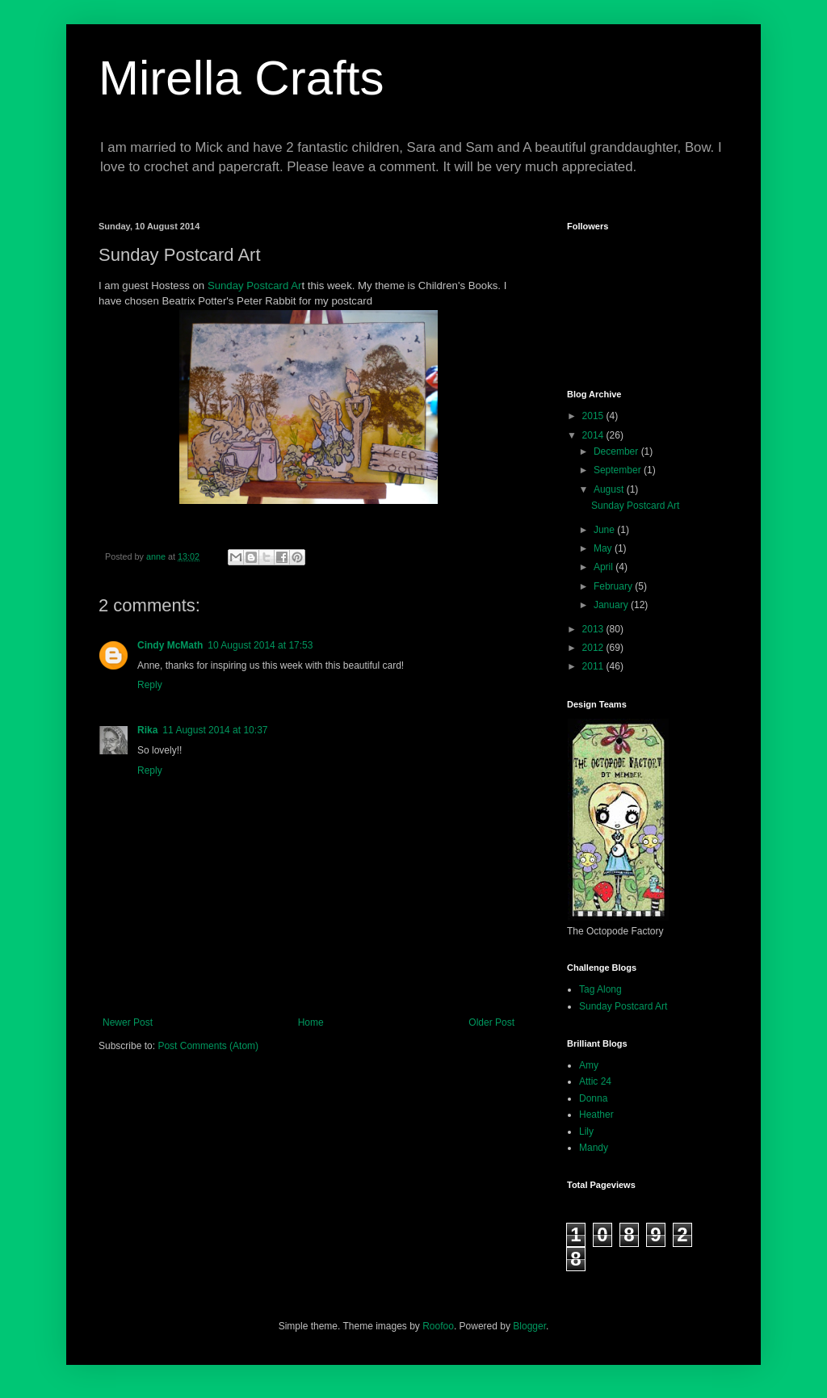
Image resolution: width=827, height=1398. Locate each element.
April (604, 567)
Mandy (593, 1147)
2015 (594, 416)
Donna (593, 1098)
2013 (594, 629)
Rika (147, 730)
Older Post (491, 1022)
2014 (594, 435)
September (619, 470)
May (604, 548)
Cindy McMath (170, 645)
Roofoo (438, 1326)
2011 (594, 666)
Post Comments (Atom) (207, 1046)
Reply (149, 685)
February (614, 586)
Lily (586, 1131)
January (612, 605)
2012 (594, 647)
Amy (588, 1065)
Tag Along (600, 989)
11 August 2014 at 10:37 (214, 730)
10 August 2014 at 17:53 (260, 645)
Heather (596, 1114)
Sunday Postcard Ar (255, 285)
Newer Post (128, 1022)
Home (311, 1022)
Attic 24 (595, 1081)
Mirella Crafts (241, 78)
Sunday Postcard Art (635, 505)
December (617, 451)
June (605, 529)
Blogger (529, 1326)
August (610, 489)
